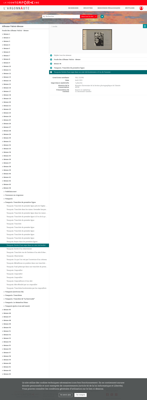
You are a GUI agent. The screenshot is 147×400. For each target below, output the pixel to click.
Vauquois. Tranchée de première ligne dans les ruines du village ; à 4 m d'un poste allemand (27, 213)
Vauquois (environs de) (14, 292)
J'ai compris (80, 395)
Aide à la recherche (50, 20)
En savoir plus (65, 395)
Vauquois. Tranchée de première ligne (20, 202)
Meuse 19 (7, 98)
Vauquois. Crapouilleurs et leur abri (19, 281)
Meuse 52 (7, 334)
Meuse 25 (7, 120)
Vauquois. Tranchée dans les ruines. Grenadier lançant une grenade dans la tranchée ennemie (27, 209)
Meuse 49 (7, 324)
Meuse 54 (7, 342)
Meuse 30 (7, 138)
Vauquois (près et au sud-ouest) (17, 306)
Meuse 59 (7, 360)
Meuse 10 (7, 66)
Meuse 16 (7, 88)
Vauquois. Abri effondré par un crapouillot (22, 284)
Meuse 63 (7, 374)
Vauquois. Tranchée (14, 224)
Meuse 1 (7, 34)
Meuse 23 (7, 113)
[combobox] (88, 16)
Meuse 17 (7, 91)
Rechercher (73, 8)
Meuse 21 (7, 106)
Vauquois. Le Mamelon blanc (16, 302)
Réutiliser (129, 8)
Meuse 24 (7, 116)
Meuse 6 (7, 52)
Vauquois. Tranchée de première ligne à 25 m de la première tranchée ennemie (27, 216)
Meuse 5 (7, 48)
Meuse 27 (7, 127)
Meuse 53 (7, 338)
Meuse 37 (7, 163)
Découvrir (87, 8)
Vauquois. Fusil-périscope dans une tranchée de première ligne (27, 267)
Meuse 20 (7, 102)
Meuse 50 (7, 327)
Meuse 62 (7, 370)
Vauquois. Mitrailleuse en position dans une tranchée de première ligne (27, 263)
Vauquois (9, 199)
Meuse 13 (7, 77)
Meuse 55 (7, 345)
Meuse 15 (7, 84)
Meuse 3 (7, 41)
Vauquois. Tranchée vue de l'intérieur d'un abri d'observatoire (27, 252)
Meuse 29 (7, 134)
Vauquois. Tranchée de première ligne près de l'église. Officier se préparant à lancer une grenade (27, 206)
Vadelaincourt (10, 191)
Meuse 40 (7, 173)
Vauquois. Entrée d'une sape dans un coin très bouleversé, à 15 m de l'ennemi (27, 245)
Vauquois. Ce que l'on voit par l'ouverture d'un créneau (27, 259)
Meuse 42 (7, 181)
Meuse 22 (7, 109)
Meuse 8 (7, 59)
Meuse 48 (7, 320)
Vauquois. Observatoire (15, 256)
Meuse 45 (7, 309)
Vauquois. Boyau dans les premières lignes (22, 241)
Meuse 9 (7, 63)
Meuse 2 (7, 38)
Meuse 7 (7, 55)
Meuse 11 (7, 70)
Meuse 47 (7, 317)
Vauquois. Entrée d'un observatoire (19, 249)
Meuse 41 (7, 177)
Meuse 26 (7, 123)
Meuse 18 (7, 95)
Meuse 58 (7, 356)
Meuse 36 (7, 159)
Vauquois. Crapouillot (14, 270)
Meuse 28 (7, 131)
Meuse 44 (7, 188)
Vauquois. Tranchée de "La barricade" (20, 299)
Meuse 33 (7, 148)
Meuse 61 (7, 367)
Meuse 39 (7, 170)
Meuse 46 (7, 313)
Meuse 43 (7, 184)
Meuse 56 (7, 349)
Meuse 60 (7, 363)
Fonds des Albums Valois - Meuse (15, 30)
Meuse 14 (7, 80)
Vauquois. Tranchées (13, 295)
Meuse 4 (7, 45)
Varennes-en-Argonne (14, 195)
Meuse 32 (7, 145)
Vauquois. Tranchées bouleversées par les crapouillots (26, 288)
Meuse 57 (7, 352)
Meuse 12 (7, 73)
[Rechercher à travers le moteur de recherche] (62, 16)
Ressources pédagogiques (109, 8)
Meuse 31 (7, 141)
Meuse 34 (7, 152)
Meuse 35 (7, 156)
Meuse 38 (7, 166)
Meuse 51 (7, 331)
